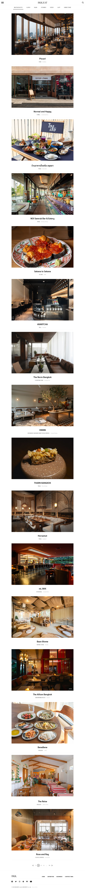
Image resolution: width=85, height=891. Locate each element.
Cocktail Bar (46, 591)
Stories (43, 7)
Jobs (43, 876)
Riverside (44, 168)
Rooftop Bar (47, 380)
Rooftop (44, 61)
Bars (35, 7)
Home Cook (45, 804)
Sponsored (70, 688)
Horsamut (42, 536)
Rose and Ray (42, 854)
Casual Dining (54, 433)
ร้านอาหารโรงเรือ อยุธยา (43, 165)
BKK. (14, 876)
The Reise (42, 801)
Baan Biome (42, 641)
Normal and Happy (42, 111)
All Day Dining (44, 221)
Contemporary (44, 114)
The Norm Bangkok (42, 377)
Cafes (28, 7)
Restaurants (18, 7)
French (48, 697)
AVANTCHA (42, 324)
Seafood (44, 539)
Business (59, 876)
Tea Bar (44, 327)
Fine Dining (44, 486)
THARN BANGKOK (42, 483)
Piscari (42, 58)
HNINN (42, 430)
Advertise (50, 876)
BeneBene (42, 747)
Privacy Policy (34, 887)
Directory (67, 7)
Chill (45, 274)
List (58, 7)
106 (49, 866)
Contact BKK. (69, 876)
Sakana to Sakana (42, 271)
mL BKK (42, 588)
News (52, 7)
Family (46, 644)
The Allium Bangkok (42, 694)
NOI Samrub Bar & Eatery (42, 218)
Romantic (47, 857)
